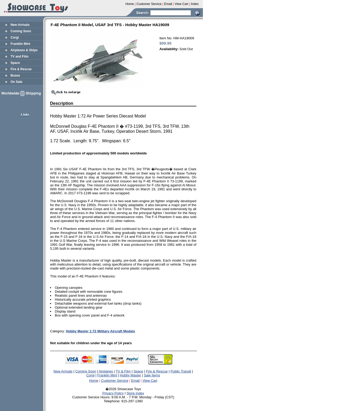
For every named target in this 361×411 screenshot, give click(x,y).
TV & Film (123, 371)
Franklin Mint (20, 44)
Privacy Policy (113, 393)
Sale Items (152, 375)
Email (135, 380)
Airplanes (106, 371)
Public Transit (180, 371)
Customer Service (114, 380)
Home (93, 380)
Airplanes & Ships (24, 50)
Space (15, 63)
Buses (15, 75)
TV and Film (19, 56)
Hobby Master (130, 375)
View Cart (150, 380)
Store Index (135, 393)
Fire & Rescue (21, 69)
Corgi (15, 37)
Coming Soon (21, 31)
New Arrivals (20, 25)
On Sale (16, 82)
